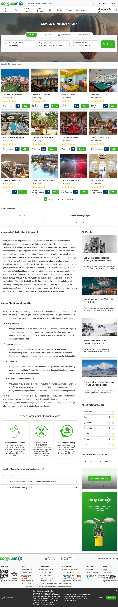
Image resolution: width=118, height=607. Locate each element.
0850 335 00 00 (107, 10)
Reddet (100, 598)
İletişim (59, 10)
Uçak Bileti (6, 10)
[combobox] (19, 44)
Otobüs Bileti (26, 10)
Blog (50, 10)
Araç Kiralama (40, 10)
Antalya (14, 64)
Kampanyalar (81, 10)
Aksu (19, 64)
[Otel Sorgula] (108, 44)
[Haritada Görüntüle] (99, 478)
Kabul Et (111, 598)
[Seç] (26, 106)
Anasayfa (4, 64)
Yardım (69, 10)
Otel (16, 10)
